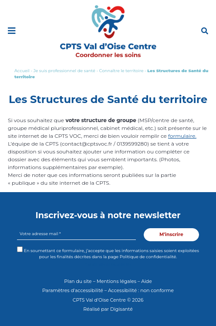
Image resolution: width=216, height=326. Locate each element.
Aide (146, 281)
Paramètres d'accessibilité (72, 290)
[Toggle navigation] (11, 30)
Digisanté (121, 309)
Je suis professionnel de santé (64, 70)
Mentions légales (116, 281)
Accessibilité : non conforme (141, 290)
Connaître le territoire (121, 70)
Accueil (22, 70)
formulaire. (182, 136)
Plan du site (77, 281)
